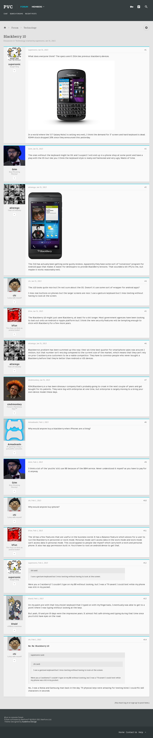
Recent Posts (30, 14)
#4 (146, 281)
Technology (20, 41)
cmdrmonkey (14, 404)
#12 (145, 563)
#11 (145, 531)
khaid (14, 623)
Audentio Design (29, 722)
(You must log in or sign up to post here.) (132, 703)
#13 (145, 599)
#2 (146, 149)
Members (37, 6)
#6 (146, 344)
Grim (14, 169)
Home (122, 732)
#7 (146, 380)
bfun (14, 325)
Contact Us (131, 732)
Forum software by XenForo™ (28, 719)
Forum (24, 6)
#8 (146, 422)
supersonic (40, 41)
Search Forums (16, 14)
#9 (146, 462)
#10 (145, 501)
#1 (146, 50)
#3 (146, 187)
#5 (146, 311)
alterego (14, 207)
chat (6, 14)
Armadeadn (14, 444)
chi (14, 295)
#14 (145, 640)
